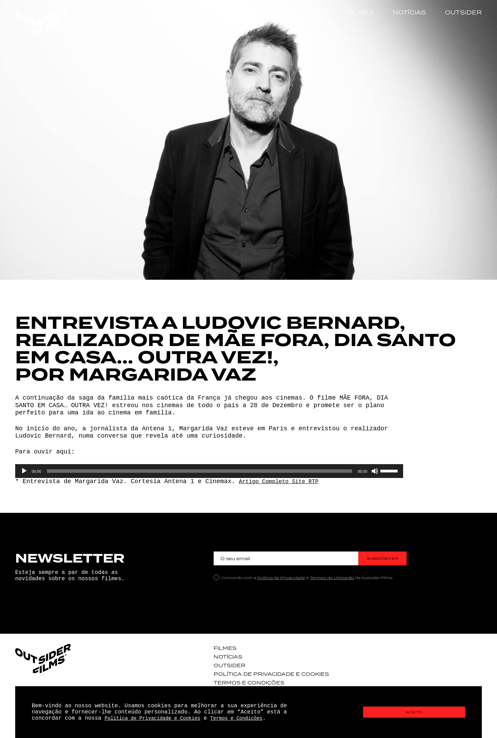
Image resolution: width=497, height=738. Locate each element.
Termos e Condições (244, 681)
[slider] (199, 471)
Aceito (414, 712)
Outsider (463, 12)
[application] (209, 471)
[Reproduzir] (24, 471)
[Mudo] (374, 471)
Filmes (361, 12)
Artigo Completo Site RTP (283, 481)
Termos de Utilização (332, 577)
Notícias (409, 12)
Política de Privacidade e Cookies (264, 673)
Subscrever (382, 559)
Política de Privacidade (281, 577)
